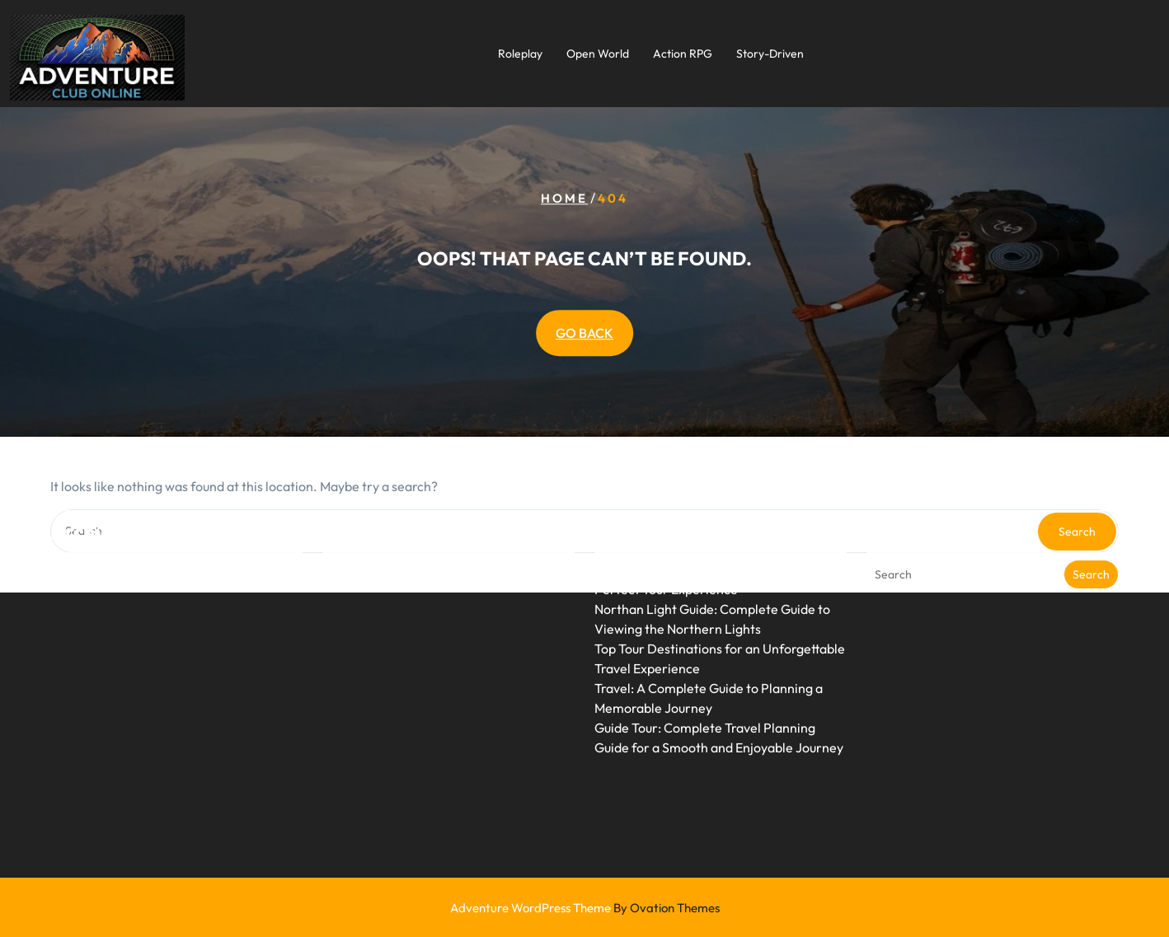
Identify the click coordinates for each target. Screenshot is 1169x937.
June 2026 (81, 528)
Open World (597, 53)
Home (564, 199)
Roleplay (520, 53)
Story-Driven (770, 53)
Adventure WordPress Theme (585, 908)
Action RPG (682, 53)
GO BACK (584, 333)
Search (1091, 533)
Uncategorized (366, 528)
